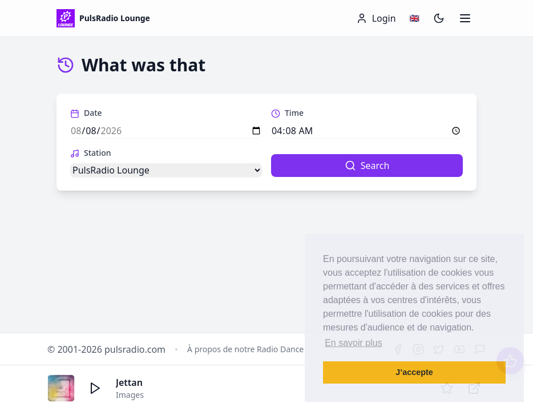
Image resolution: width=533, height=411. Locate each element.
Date (86, 112)
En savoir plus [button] (353, 343)
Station (90, 152)
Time (287, 112)
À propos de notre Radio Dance (245, 349)
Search (367, 165)
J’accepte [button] (414, 372)
